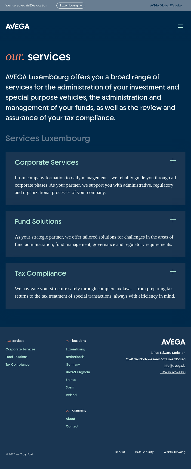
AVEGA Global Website (166, 5)
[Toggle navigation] (180, 26)
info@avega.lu (174, 366)
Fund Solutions (16, 357)
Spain (70, 387)
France (71, 380)
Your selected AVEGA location (26, 5)
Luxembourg (75, 349)
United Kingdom (78, 372)
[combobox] (70, 6)
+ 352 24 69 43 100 (172, 372)
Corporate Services (20, 349)
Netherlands (75, 357)
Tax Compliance (18, 364)
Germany (73, 364)
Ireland (71, 395)
